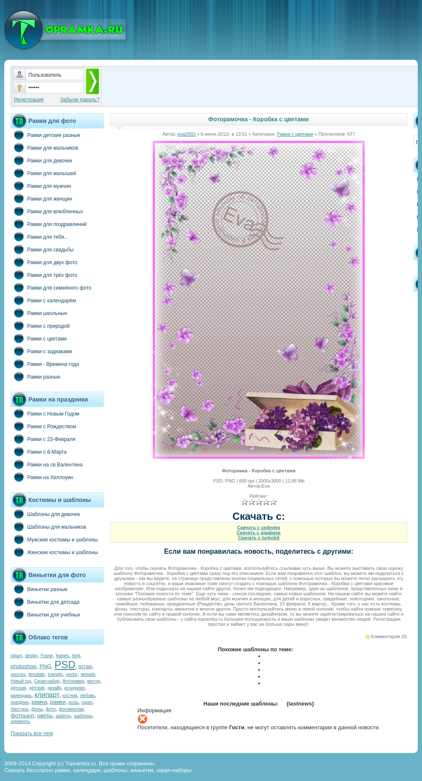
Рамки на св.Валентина (47, 464)
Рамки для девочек (41, 160)
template (36, 674)
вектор (94, 681)
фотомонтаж (71, 709)
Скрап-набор (46, 681)
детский (36, 688)
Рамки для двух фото (44, 262)
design (31, 655)
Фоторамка (73, 681)
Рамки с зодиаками (41, 351)
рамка (39, 702)
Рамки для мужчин (41, 185)
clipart (16, 655)
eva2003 (187, 134)
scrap (85, 666)
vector (72, 674)
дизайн (54, 688)
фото (51, 709)
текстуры (19, 709)
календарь (21, 695)
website (88, 674)
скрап (86, 702)
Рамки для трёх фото (44, 274)
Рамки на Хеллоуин (42, 477)
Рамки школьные (39, 313)
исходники (74, 688)
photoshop (23, 666)
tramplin (55, 674)
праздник (19, 702)
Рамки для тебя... (39, 236)
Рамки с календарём (43, 300)
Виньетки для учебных (45, 614)
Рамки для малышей (43, 173)
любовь (87, 695)
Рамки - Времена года (45, 363)
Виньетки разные (39, 589)
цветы (45, 715)
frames (62, 655)
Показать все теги (32, 733)
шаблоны (83, 716)
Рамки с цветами (39, 338)
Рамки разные (35, 376)
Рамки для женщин (41, 198)
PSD (64, 664)
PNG (45, 666)
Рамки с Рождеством (43, 426)
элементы (20, 721)
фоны (37, 709)
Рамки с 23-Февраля (43, 438)
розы (73, 702)
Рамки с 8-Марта (39, 451)
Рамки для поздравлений (49, 224)
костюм (70, 695)
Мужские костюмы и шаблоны (54, 539)
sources (18, 674)
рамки (57, 702)
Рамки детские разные (45, 134)
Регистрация (29, 100)
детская (18, 688)
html (76, 655)
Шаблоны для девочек (45, 514)
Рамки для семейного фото (51, 287)
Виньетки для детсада (45, 601)
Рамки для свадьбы (42, 249)
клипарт (46, 694)
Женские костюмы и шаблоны (54, 552)
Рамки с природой (40, 325)
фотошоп (22, 715)
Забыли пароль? (80, 100)
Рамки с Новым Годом (45, 413)
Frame (47, 655)
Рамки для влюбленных (47, 211)
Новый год (21, 681)
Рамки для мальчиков (44, 147)
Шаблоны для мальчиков (48, 526)
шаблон (63, 716)
